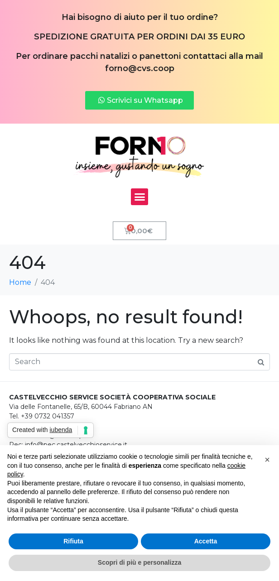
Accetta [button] (205, 541)
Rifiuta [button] (73, 541)
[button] (139, 197)
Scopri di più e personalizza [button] (139, 562)
